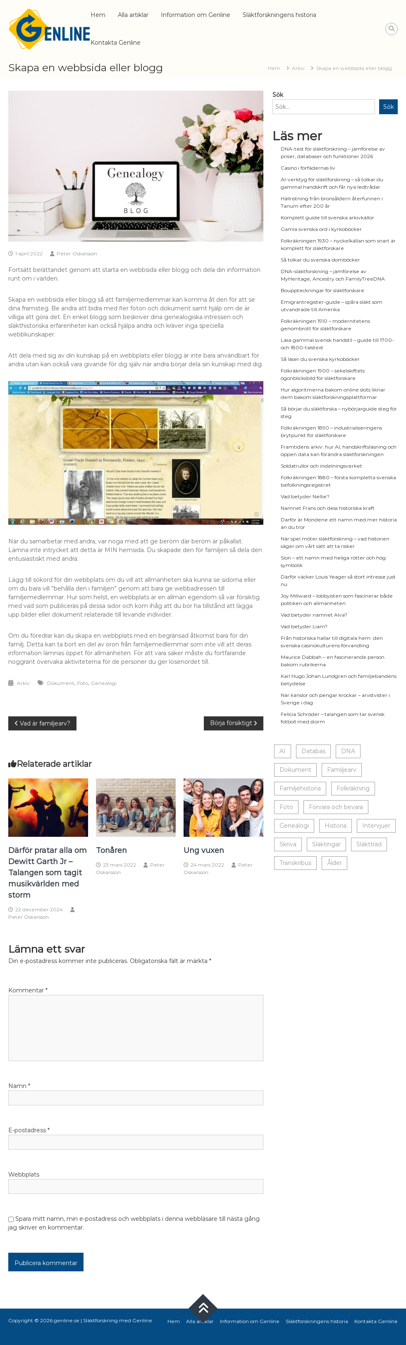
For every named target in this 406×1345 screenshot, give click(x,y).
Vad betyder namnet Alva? (314, 615)
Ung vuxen (204, 850)
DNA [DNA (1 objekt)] (348, 751)
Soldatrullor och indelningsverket (321, 466)
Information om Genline (195, 15)
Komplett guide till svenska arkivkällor (327, 217)
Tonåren (111, 850)
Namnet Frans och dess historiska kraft (328, 508)
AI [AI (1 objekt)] (282, 751)
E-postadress (29, 1130)
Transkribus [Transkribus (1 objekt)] (295, 863)
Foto (82, 683)
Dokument (60, 683)
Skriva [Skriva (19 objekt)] (287, 844)
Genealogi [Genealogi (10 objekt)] (294, 825)
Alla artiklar (133, 15)
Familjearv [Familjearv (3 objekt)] (341, 769)
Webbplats (23, 1174)
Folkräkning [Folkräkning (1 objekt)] (353, 788)
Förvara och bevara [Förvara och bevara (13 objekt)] (336, 807)
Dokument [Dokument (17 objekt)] (295, 769)
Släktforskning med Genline (117, 1320)
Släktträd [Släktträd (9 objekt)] (369, 844)
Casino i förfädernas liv (308, 168)
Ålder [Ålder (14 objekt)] (334, 863)
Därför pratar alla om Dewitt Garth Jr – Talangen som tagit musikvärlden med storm (47, 873)
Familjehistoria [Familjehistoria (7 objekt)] (300, 788)
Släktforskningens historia (279, 15)
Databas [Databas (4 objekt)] (313, 751)
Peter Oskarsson (77, 253)
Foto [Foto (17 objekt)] (286, 807)
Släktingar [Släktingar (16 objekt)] (326, 844)
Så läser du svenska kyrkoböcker (320, 359)
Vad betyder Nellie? (305, 496)
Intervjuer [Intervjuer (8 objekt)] (376, 825)
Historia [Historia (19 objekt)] (335, 825)
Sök (277, 94)
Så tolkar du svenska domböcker (320, 260)
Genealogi (104, 683)
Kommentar (28, 990)
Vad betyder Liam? (304, 626)
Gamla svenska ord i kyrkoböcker (321, 229)
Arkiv (298, 68)
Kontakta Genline (116, 42)
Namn (19, 1086)
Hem (98, 15)
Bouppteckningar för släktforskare (322, 290)
